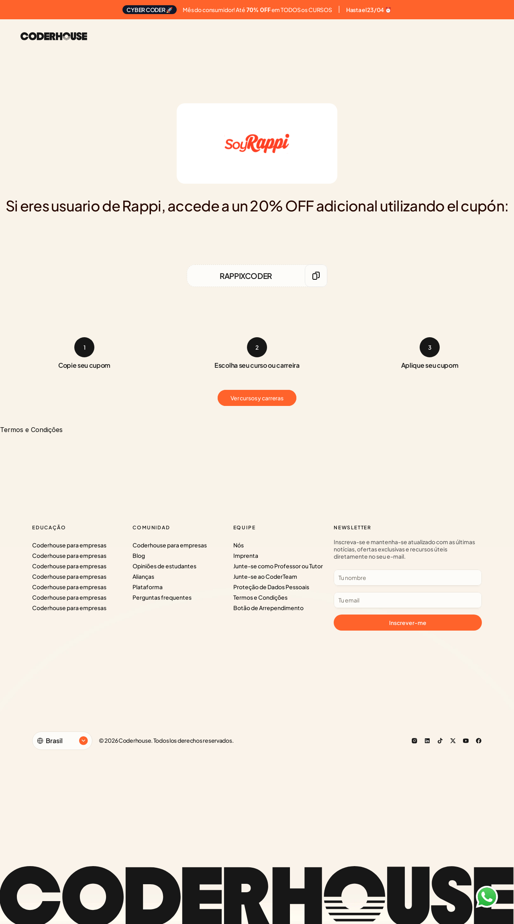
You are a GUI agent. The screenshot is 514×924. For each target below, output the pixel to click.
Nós (238, 545)
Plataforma (148, 586)
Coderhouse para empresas (69, 545)
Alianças (143, 576)
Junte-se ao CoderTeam (265, 576)
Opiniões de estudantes (164, 566)
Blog (139, 555)
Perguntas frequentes (162, 597)
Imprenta (245, 555)
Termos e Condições (260, 597)
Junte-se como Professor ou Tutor (278, 566)
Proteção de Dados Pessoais (271, 586)
